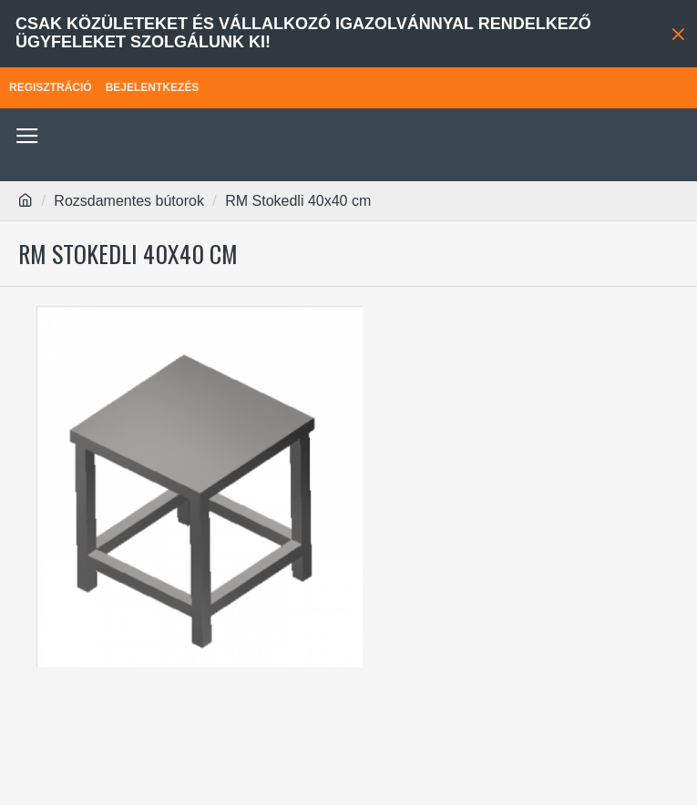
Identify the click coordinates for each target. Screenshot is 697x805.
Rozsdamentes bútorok (129, 201)
